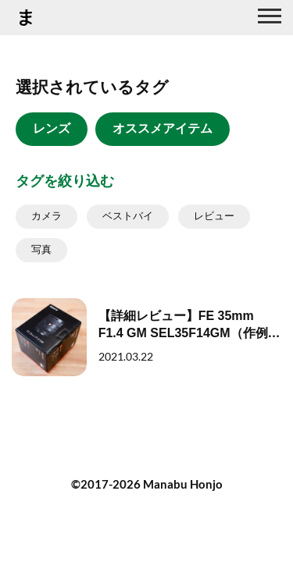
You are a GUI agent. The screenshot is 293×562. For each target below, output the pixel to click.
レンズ (51, 128)
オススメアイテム (163, 128)
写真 (41, 249)
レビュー (214, 216)
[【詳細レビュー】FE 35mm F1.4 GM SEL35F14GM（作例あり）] (146, 337)
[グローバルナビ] (269, 18)
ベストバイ (127, 216)
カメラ (46, 216)
